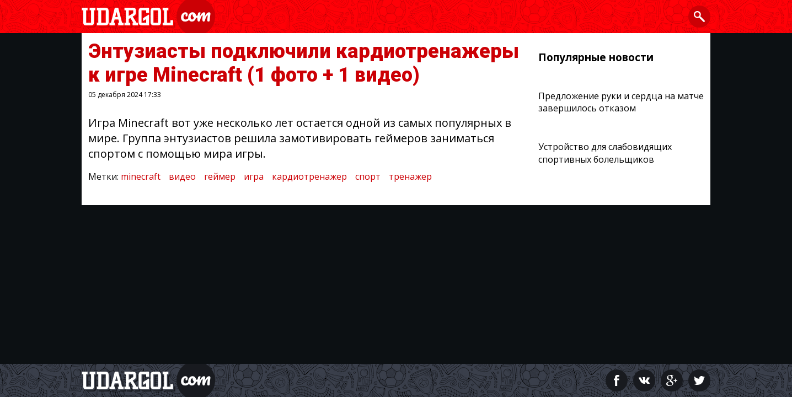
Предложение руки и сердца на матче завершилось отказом (621, 102)
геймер (220, 176)
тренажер (410, 176)
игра (254, 176)
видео (182, 176)
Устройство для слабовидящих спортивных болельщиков (605, 153)
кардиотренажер (309, 176)
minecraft (140, 176)
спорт (368, 176)
